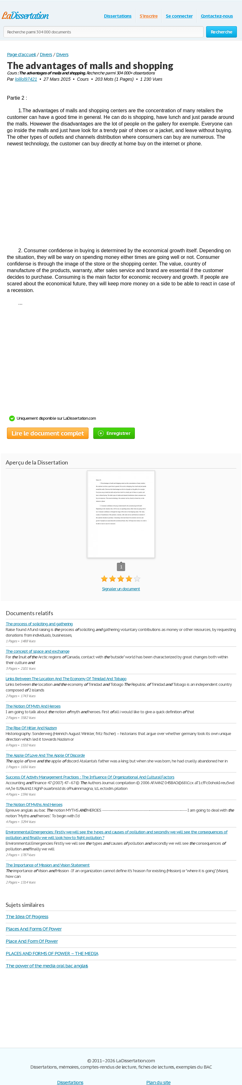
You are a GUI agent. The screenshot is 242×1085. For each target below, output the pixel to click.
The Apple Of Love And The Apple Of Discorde (45, 755)
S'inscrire (149, 16)
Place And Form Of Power (32, 941)
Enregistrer (114, 433)
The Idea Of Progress (27, 916)
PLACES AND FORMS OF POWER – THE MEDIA (52, 953)
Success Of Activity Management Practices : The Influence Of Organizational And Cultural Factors (90, 777)
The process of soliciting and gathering (39, 624)
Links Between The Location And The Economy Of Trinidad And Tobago (66, 678)
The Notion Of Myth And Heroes (33, 706)
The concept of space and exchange (37, 651)
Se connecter (179, 16)
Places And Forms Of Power (33, 929)
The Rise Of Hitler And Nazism (31, 728)
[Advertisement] (121, 197)
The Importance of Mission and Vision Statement (47, 865)
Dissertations (117, 16)
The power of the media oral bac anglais (47, 966)
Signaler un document (121, 589)
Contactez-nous (217, 16)
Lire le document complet (48, 433)
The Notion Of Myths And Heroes (34, 804)
